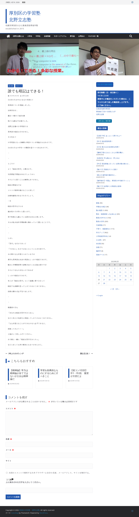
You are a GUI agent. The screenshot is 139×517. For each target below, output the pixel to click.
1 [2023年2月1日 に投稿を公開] (109, 268)
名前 (9, 439)
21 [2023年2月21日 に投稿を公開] (104, 280)
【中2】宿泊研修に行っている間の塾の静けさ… (113, 164)
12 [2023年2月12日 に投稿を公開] (131, 272)
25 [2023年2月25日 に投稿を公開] (125, 280)
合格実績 (47, 36)
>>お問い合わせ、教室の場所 (104, 121)
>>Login (99, 295)
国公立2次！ (86, 353)
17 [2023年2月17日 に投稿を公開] (120, 276)
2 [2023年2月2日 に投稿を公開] (114, 268)
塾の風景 (11, 86)
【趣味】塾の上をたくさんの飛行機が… (110, 152)
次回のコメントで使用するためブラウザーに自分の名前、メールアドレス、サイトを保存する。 (50, 473)
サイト (8, 461)
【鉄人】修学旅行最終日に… (106, 175)
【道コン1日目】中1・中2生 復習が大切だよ (79, 373)
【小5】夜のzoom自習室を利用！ (108, 147)
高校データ (100, 255)
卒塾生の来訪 (101, 207)
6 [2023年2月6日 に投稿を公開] (98, 272)
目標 (97, 247)
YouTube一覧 (93, 36)
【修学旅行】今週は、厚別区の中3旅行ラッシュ (113, 180)
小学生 (29, 36)
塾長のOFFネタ (101, 218)
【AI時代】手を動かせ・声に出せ (108, 158)
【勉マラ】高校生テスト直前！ (107, 169)
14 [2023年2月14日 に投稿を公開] (104, 276)
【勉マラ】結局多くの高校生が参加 (108, 186)
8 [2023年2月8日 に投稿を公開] (109, 272)
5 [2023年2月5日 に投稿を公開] (130, 268)
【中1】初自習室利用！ (104, 141)
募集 (97, 203)
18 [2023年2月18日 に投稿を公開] (125, 276)
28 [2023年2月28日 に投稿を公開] (104, 283)
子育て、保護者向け (103, 229)
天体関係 (99, 225)
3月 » (117, 289)
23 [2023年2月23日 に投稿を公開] (115, 280)
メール (10, 450)
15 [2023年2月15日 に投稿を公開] (109, 276)
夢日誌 (72, 36)
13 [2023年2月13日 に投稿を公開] (99, 276)
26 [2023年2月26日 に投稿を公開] (131, 280)
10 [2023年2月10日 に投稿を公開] (120, 272)
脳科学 (98, 251)
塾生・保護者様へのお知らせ (106, 214)
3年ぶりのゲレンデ (15, 353)
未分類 (98, 243)
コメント (11, 409)
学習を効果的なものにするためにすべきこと (49, 373)
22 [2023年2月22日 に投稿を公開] (109, 280)
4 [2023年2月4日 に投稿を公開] (125, 268)
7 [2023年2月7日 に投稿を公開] (104, 272)
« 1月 (112, 289)
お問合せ (81, 36)
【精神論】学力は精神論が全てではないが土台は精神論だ (19, 374)
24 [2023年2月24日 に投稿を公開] (120, 280)
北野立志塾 (25, 96)
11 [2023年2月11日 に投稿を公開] (125, 272)
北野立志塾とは (18, 36)
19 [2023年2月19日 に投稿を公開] (131, 276)
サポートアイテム (60, 36)
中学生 (38, 36)
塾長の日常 (100, 221)
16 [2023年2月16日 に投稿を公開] (115, 276)
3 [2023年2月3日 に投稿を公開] (120, 268)
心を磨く (99, 240)
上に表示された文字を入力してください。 (24, 482)
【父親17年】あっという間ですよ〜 (108, 136)
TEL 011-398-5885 (104, 84)
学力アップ (19, 86)
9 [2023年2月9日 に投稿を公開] (114, 272)
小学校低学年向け (102, 236)
